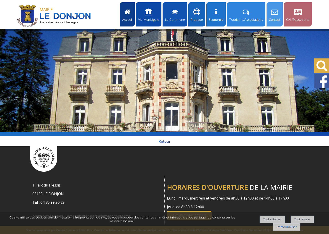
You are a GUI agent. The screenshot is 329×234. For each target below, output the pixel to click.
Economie (216, 19)
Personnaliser (287, 227)
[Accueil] (53, 16)
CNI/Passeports (297, 19)
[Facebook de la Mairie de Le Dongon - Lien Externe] (321, 87)
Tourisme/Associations (246, 19)
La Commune (175, 19)
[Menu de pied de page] (36, 211)
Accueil (127, 19)
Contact (274, 19)
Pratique (197, 19)
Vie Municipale (148, 19)
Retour (165, 141)
